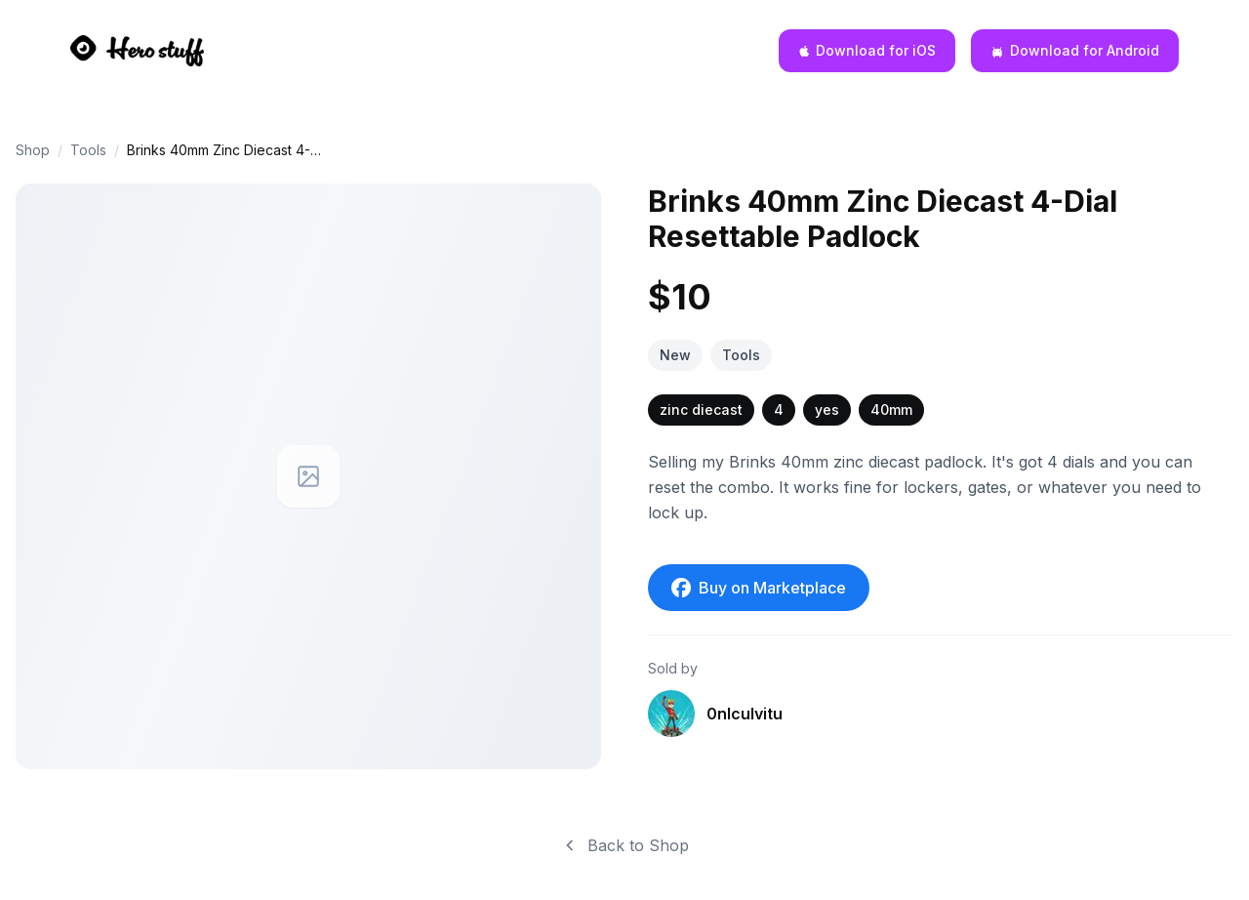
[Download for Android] (1075, 50)
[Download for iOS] (867, 50)
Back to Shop (624, 845)
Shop (33, 150)
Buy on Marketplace (758, 587)
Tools (88, 150)
